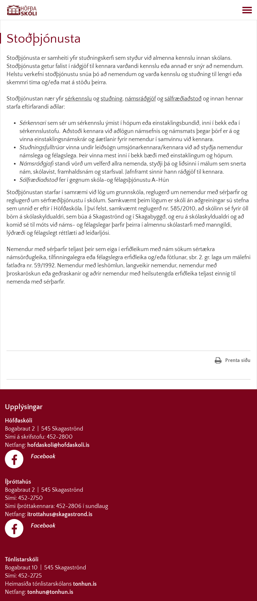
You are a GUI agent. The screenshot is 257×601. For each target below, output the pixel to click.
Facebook (43, 456)
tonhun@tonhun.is (50, 592)
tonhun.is (85, 584)
